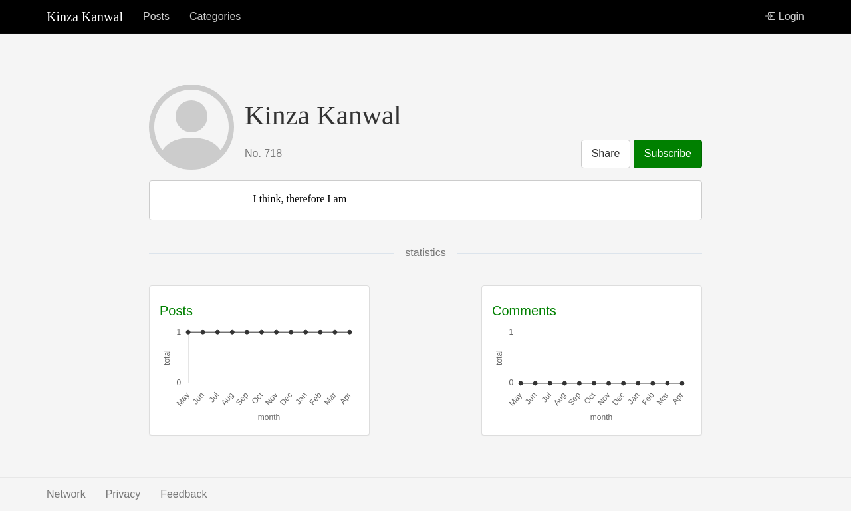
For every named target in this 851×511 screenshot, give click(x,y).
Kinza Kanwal (85, 16)
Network (66, 494)
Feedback (183, 494)
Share (606, 153)
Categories (215, 16)
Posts (156, 16)
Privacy (123, 494)
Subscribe (667, 153)
